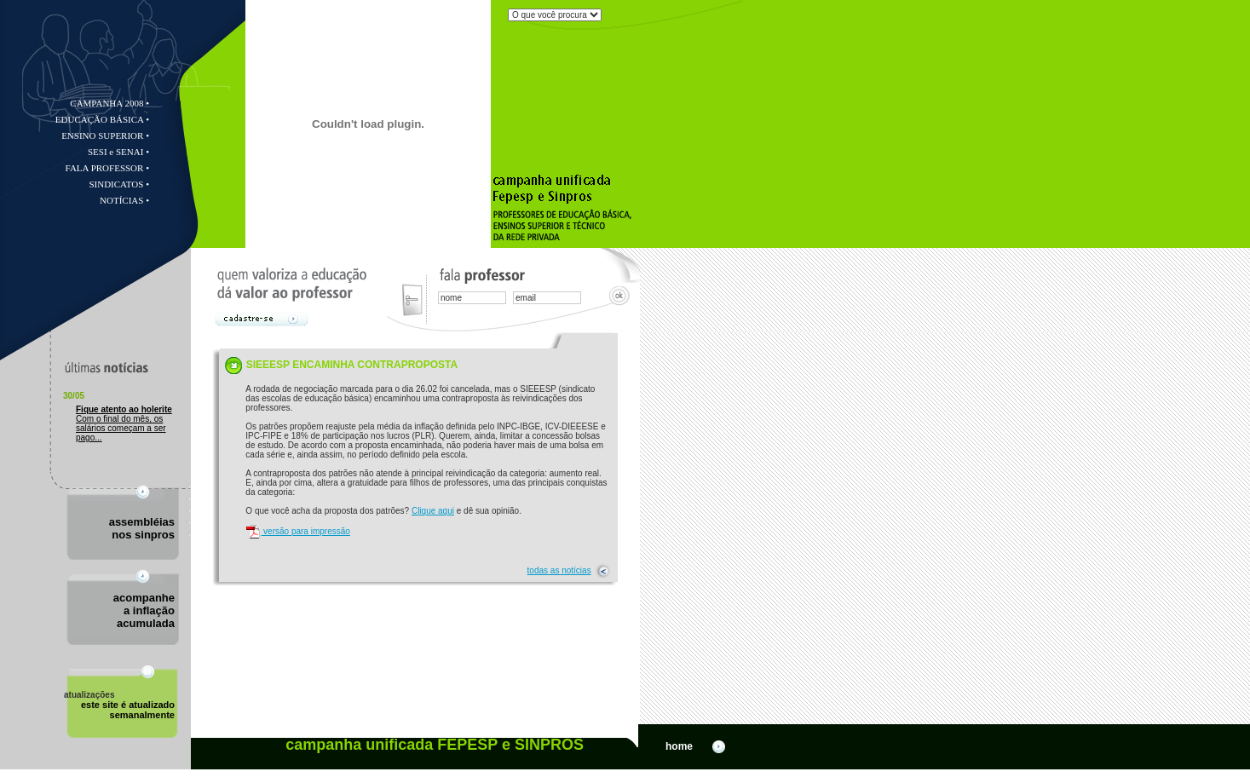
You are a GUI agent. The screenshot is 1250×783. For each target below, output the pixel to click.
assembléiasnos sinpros (142, 528)
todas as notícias (559, 570)
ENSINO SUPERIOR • (105, 135)
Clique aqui (433, 510)
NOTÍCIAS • (124, 200)
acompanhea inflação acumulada (144, 610)
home (696, 746)
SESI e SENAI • (118, 152)
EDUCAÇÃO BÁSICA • (102, 119)
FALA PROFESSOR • (107, 168)
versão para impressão (297, 531)
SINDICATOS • (119, 184)
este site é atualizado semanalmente (119, 705)
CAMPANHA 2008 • (109, 103)
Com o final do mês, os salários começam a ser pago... (124, 423)
